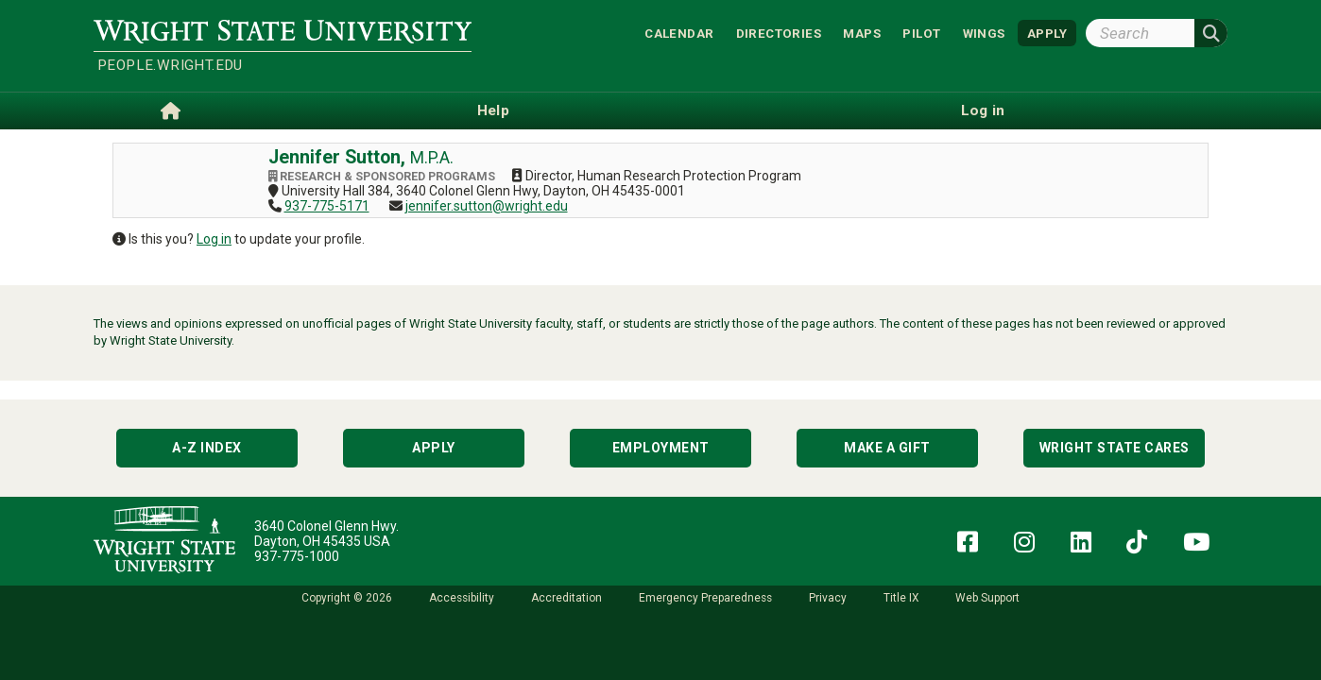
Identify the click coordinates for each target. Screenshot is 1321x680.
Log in (214, 238)
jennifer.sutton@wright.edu (486, 205)
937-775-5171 (326, 205)
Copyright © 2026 (346, 597)
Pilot (921, 33)
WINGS (984, 33)
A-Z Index (207, 447)
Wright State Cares (1114, 447)
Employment (661, 447)
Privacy (828, 597)
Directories (778, 33)
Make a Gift (887, 447)
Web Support (987, 597)
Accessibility (461, 597)
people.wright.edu (170, 65)
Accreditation (566, 597)
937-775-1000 (296, 556)
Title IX (901, 597)
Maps (862, 33)
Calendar (678, 33)
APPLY (1047, 33)
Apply (433, 447)
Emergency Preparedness (705, 597)
